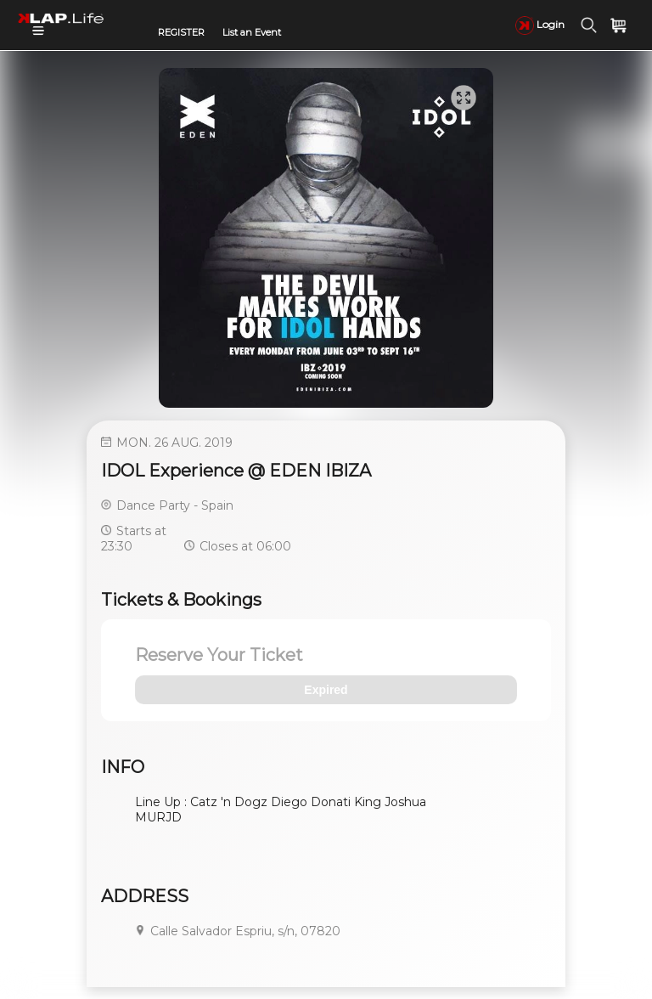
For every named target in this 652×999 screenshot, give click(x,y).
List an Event (251, 32)
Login (540, 24)
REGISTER (181, 32)
